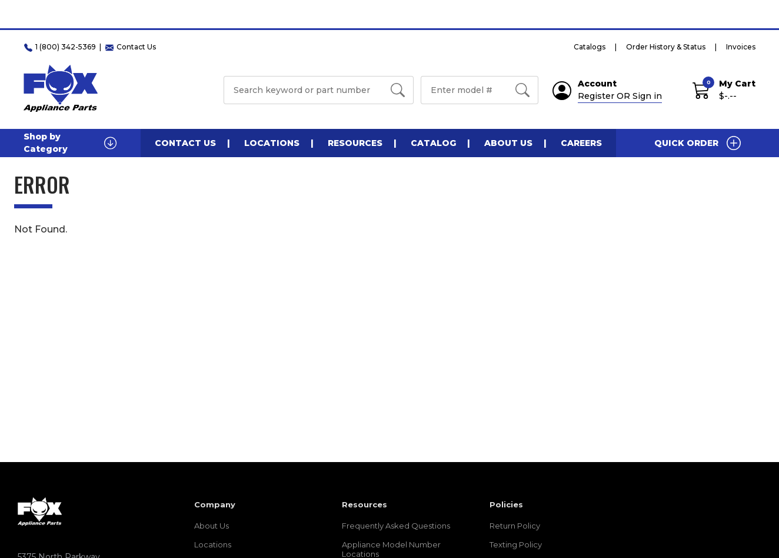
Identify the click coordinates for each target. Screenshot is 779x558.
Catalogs (589, 46)
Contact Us (185, 143)
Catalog (433, 143)
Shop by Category (70, 142)
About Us (508, 143)
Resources (355, 143)
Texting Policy (516, 544)
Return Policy (515, 525)
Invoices (740, 46)
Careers (581, 143)
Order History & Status (665, 46)
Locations (271, 143)
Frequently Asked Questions (396, 525)
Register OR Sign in (620, 96)
